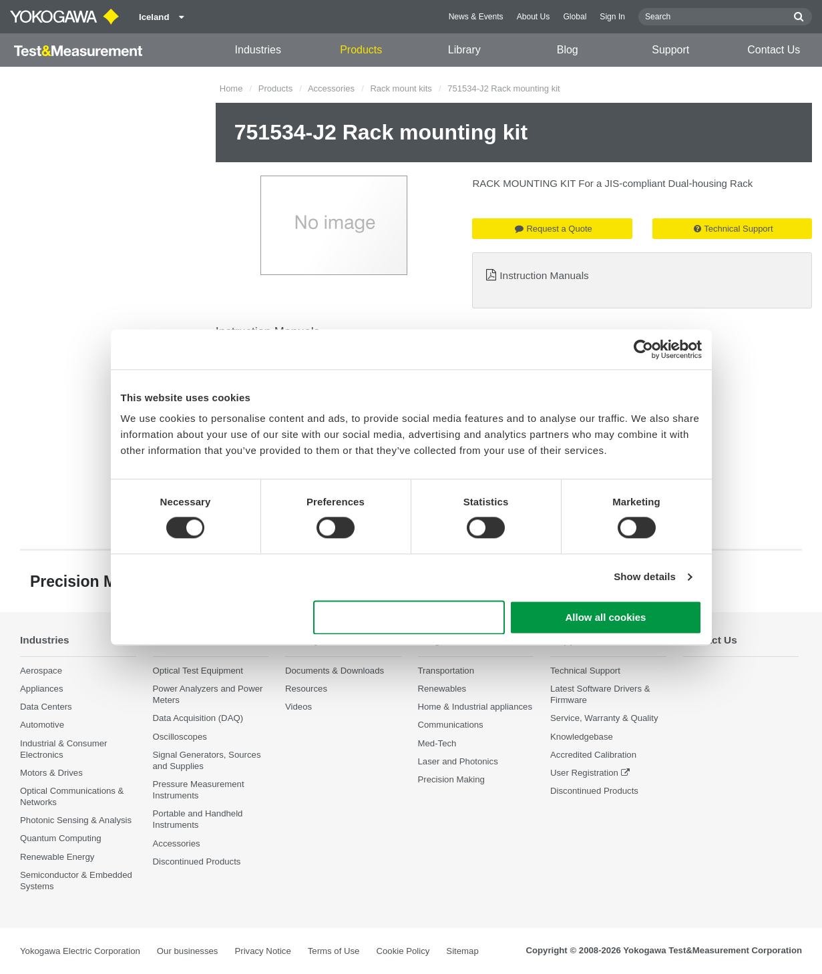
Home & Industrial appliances (475, 707)
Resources (306, 689)
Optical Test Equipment (198, 671)
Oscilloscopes (180, 737)
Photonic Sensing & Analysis (76, 820)
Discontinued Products (197, 862)
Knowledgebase (581, 737)
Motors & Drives (51, 773)
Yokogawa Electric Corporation (80, 951)
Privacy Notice (262, 951)
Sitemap (462, 951)
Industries (258, 49)
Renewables (442, 689)
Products (361, 49)
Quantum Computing (60, 838)
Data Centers (46, 707)
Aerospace (41, 671)
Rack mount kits (400, 88)
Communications (450, 725)
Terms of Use (334, 951)
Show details (645, 577)
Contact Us (773, 49)
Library (464, 49)
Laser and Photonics (458, 761)
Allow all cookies (606, 617)
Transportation (446, 671)
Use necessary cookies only (408, 617)
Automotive (42, 725)
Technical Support (733, 229)
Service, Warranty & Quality (604, 718)
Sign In (612, 16)
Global (574, 16)
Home (231, 88)
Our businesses (187, 951)
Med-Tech (437, 743)
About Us (533, 16)
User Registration (584, 773)
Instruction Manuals (543, 275)
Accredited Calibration (593, 755)
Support (670, 49)
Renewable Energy (57, 857)
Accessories (331, 88)
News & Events (476, 16)
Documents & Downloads (334, 671)
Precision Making (451, 779)
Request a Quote (553, 229)
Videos (298, 707)
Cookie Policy (402, 951)
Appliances (41, 689)
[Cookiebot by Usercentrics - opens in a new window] (643, 349)
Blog (567, 49)
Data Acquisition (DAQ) (198, 718)
